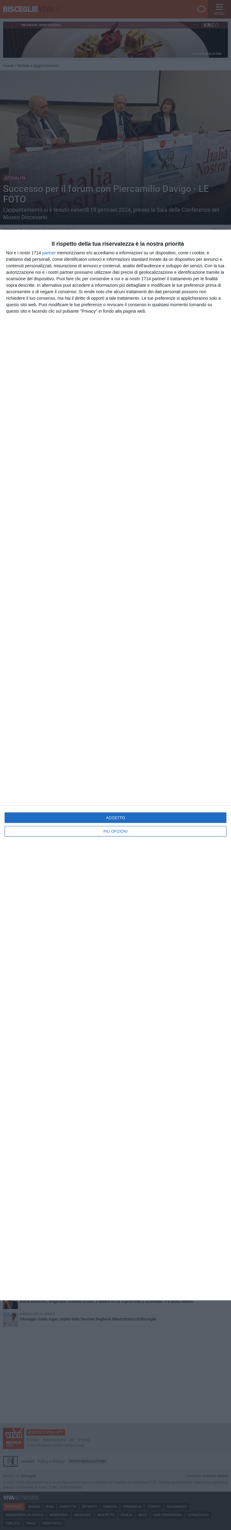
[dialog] (115, 765)
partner (49, 253)
